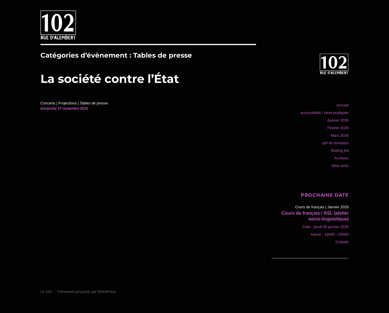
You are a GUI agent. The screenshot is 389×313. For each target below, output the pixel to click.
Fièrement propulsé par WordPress (86, 291)
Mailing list (340, 150)
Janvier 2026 (338, 120)
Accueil (342, 105)
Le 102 (46, 291)
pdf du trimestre (335, 143)
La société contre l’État (109, 79)
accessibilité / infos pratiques (325, 113)
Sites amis (340, 165)
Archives (341, 158)
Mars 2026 (340, 135)
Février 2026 (338, 128)
